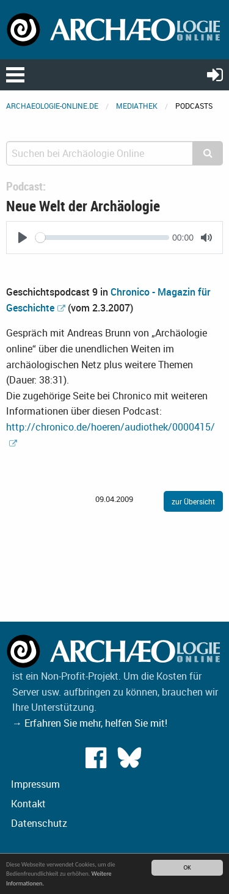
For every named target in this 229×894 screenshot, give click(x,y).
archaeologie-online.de (52, 106)
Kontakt (28, 803)
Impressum (35, 784)
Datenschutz (39, 823)
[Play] (22, 237)
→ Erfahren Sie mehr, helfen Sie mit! (89, 723)
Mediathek (137, 106)
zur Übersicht (193, 501)
